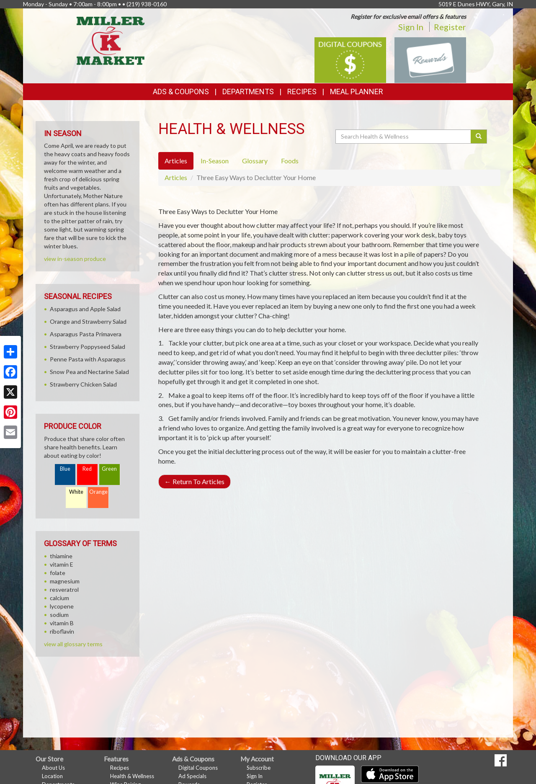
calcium (59, 597)
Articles (176, 177)
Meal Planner (356, 91)
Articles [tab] (176, 161)
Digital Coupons (198, 767)
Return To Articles (194, 481)
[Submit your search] (479, 136)
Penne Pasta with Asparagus (88, 359)
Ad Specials (192, 776)
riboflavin (62, 631)
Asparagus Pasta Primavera (85, 334)
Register (450, 27)
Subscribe (259, 767)
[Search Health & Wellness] (403, 136)
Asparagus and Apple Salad (85, 308)
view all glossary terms (73, 643)
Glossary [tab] (255, 161)
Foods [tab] (290, 161)
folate (57, 572)
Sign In (410, 27)
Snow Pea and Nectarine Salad (89, 371)
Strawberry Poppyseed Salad (87, 346)
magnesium (65, 581)
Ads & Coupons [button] (181, 91)
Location (52, 776)
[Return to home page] (111, 40)
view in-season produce (75, 258)
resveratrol (64, 589)
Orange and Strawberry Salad (88, 321)
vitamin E (61, 564)
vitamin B (62, 623)
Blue (65, 469)
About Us (53, 767)
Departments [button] (248, 91)
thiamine (61, 556)
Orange (98, 492)
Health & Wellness (132, 776)
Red (87, 469)
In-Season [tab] (215, 161)
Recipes (302, 91)
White (76, 492)
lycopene (62, 606)
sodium (59, 614)
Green (109, 469)
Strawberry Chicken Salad (83, 384)
